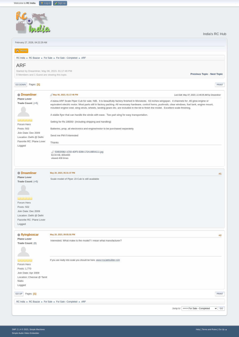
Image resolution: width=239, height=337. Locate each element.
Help (198, 329)
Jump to (176, 308)
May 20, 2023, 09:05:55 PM (62, 234)
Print (220, 85)
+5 (35, 103)
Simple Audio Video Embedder (25, 333)
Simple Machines (37, 329)
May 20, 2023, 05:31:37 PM (62, 173)
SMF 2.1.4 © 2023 (20, 329)
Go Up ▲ (223, 329)
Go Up (18, 294)
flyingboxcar (30, 234)
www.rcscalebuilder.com (108, 260)
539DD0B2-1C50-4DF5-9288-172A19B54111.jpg (77, 152)
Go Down (20, 85)
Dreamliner (29, 94)
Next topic (216, 74)
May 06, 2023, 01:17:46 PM (65, 95)
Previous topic (199, 74)
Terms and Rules (209, 329)
